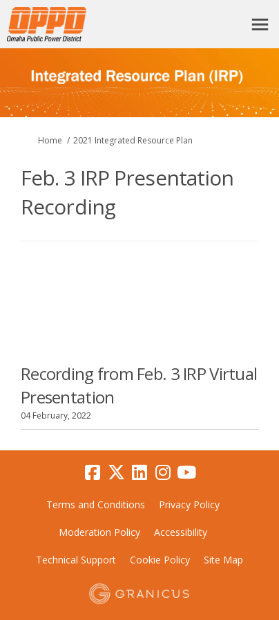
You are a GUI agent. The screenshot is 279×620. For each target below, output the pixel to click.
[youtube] (186, 473)
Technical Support (76, 559)
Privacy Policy (189, 504)
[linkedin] (139, 473)
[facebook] (92, 473)
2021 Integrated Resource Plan (133, 140)
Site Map (223, 559)
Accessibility (180, 532)
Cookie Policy (160, 559)
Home (50, 140)
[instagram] (163, 473)
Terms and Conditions (95, 504)
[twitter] (116, 473)
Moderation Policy (99, 532)
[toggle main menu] (260, 24)
